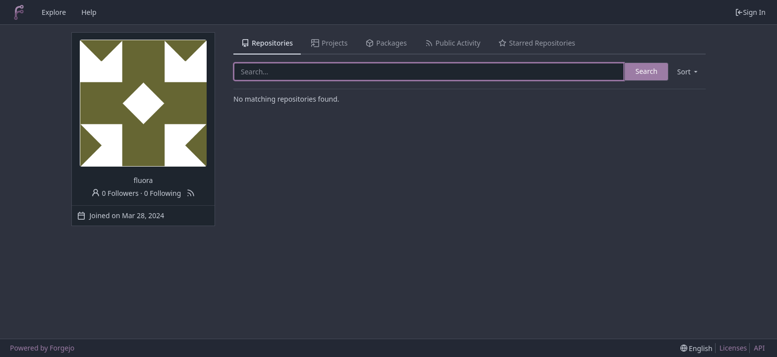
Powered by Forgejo (42, 348)
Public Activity (452, 43)
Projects (329, 43)
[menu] (688, 71)
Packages (386, 43)
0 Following (162, 193)
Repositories (267, 43)
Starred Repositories (537, 43)
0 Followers (115, 193)
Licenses (733, 348)
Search (646, 71)
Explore (54, 12)
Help (89, 12)
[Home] (19, 12)
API (759, 348)
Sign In (750, 12)
